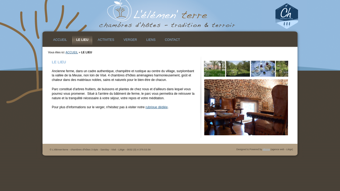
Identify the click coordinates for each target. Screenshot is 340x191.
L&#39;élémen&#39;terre (170, 16)
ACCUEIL (72, 52)
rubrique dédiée (157, 107)
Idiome (266, 149)
